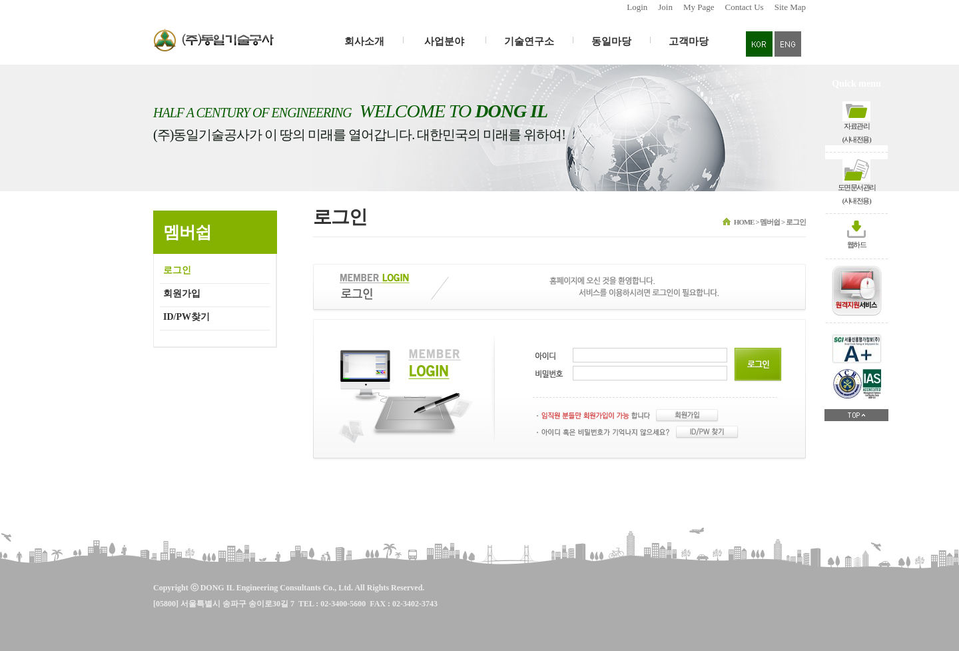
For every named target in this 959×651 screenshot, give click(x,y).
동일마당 (611, 41)
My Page (699, 7)
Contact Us (744, 7)
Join (665, 7)
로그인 (177, 270)
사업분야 (444, 41)
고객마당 (689, 41)
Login (637, 7)
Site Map (790, 7)
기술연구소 (529, 41)
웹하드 (856, 245)
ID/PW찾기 (186, 317)
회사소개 (364, 41)
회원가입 (181, 294)
